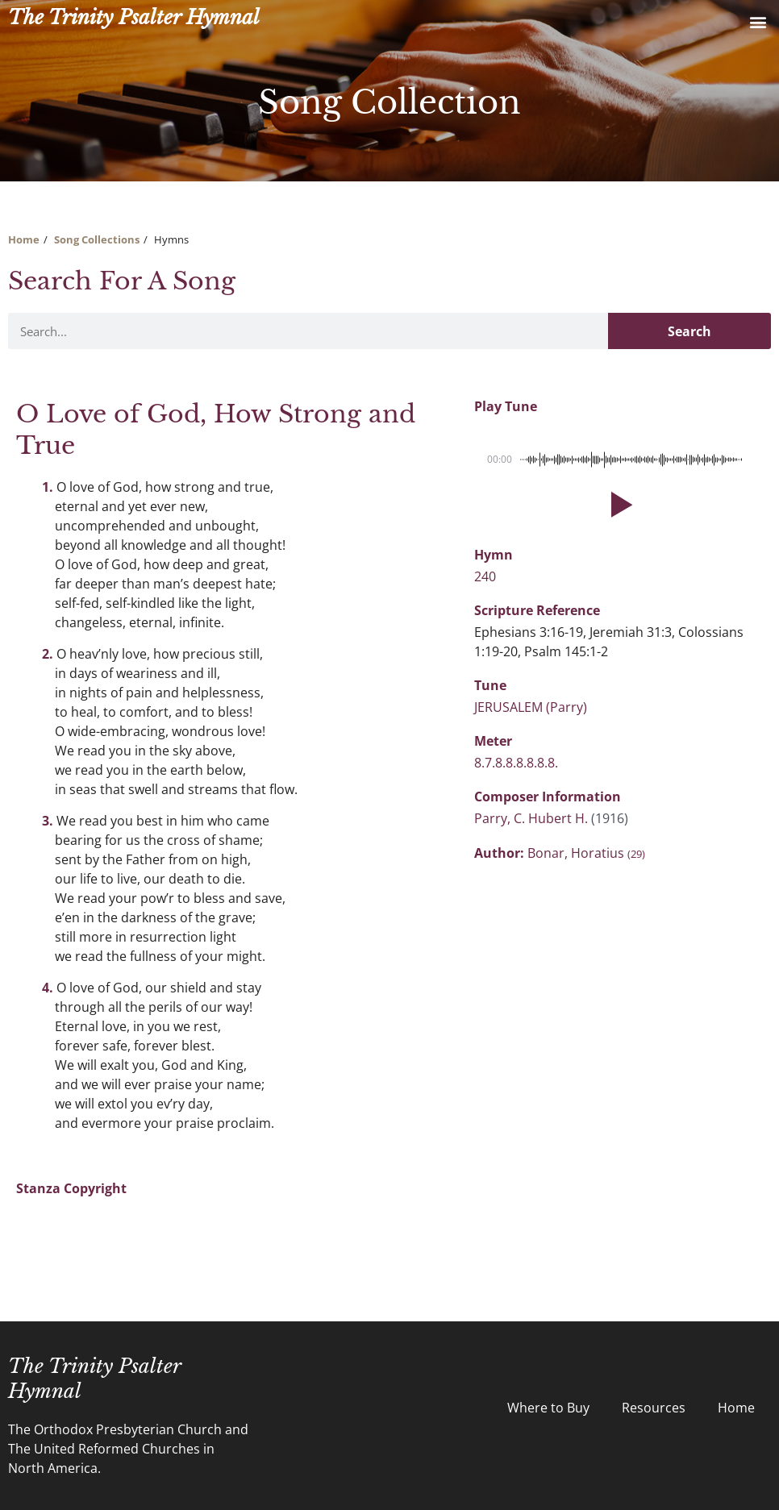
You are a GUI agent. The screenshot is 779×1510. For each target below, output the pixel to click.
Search (689, 331)
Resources (653, 1407)
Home (24, 239)
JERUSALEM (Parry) (530, 707)
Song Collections (97, 239)
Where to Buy (548, 1407)
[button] (757, 21)
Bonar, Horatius (586, 853)
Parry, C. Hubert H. (532, 818)
